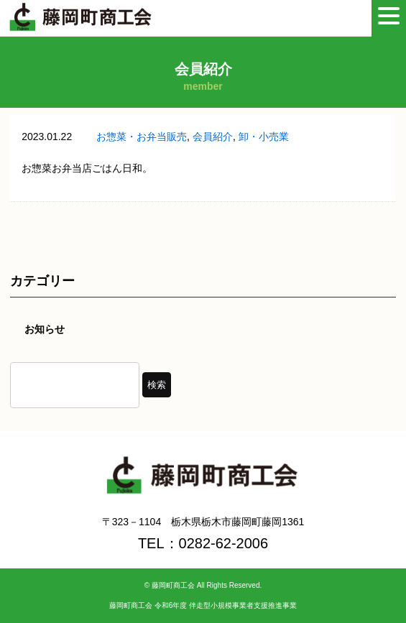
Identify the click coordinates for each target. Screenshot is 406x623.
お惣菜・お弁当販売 (141, 136)
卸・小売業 (264, 136)
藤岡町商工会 (173, 585)
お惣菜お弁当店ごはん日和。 (87, 168)
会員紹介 (213, 136)
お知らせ (44, 329)
